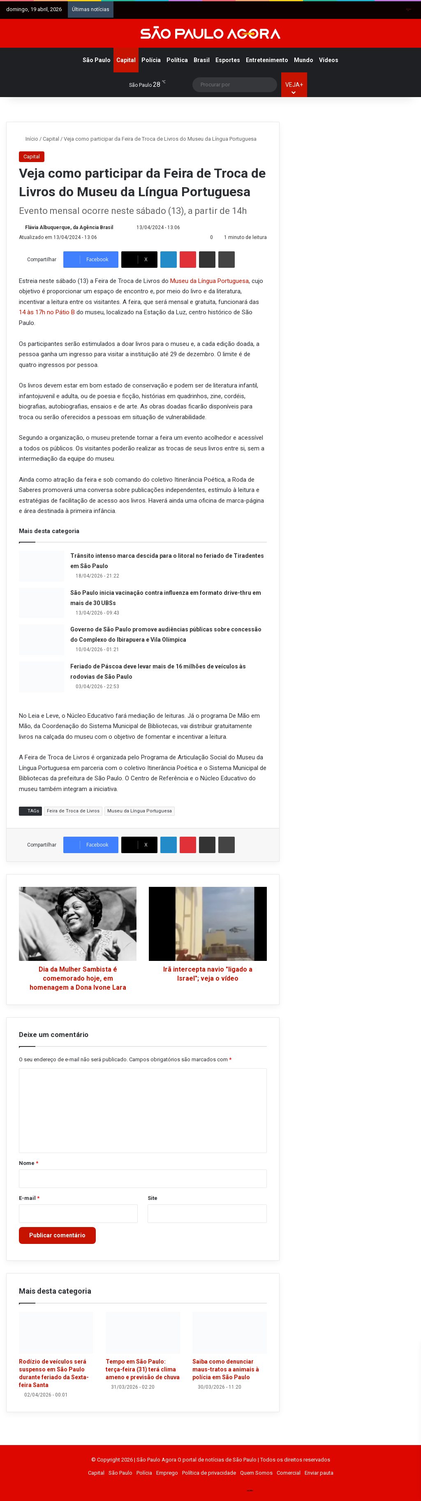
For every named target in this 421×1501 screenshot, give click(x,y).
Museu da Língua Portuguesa (209, 281)
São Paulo (97, 60)
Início (28, 139)
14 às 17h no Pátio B (47, 312)
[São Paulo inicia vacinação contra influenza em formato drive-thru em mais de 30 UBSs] (41, 603)
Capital (126, 60)
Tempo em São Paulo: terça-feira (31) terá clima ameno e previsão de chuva (143, 1369)
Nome (28, 1163)
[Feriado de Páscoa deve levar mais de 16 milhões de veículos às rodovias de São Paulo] (41, 676)
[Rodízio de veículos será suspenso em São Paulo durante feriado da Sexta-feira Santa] (56, 1333)
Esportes (227, 60)
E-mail (29, 1198)
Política (177, 60)
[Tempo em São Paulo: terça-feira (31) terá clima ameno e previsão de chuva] (143, 1333)
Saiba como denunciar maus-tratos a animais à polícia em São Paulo (225, 1369)
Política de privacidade (209, 1473)
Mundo (303, 60)
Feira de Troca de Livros (73, 811)
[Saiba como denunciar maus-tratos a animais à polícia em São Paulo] (229, 1333)
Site (152, 1198)
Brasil (202, 60)
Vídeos (328, 60)
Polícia (151, 60)
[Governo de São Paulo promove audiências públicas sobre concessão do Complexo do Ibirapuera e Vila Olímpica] (41, 639)
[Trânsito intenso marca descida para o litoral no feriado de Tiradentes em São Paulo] (41, 566)
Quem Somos (256, 1473)
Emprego (167, 1473)
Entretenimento (267, 60)
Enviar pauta (319, 1473)
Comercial (289, 1473)
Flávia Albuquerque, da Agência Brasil (69, 227)
